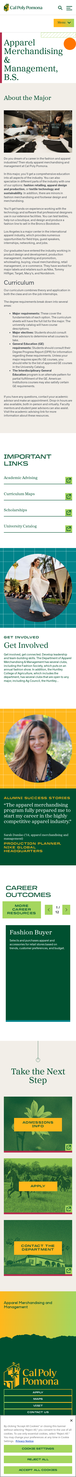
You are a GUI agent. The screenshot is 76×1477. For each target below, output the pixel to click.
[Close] (71, 1420)
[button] (49, 910)
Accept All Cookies (38, 1470)
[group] (38, 973)
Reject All (37, 1459)
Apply (38, 1392)
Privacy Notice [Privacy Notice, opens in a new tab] (24, 1441)
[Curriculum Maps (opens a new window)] (38, 496)
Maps (38, 1399)
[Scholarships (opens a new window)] (38, 512)
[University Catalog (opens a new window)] (38, 528)
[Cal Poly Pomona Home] (23, 7)
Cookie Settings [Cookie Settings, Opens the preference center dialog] (38, 1448)
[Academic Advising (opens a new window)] (38, 480)
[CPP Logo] (31, 1375)
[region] (38, 1446)
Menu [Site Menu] (64, 22)
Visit (38, 1405)
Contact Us (38, 1412)
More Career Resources (21, 909)
